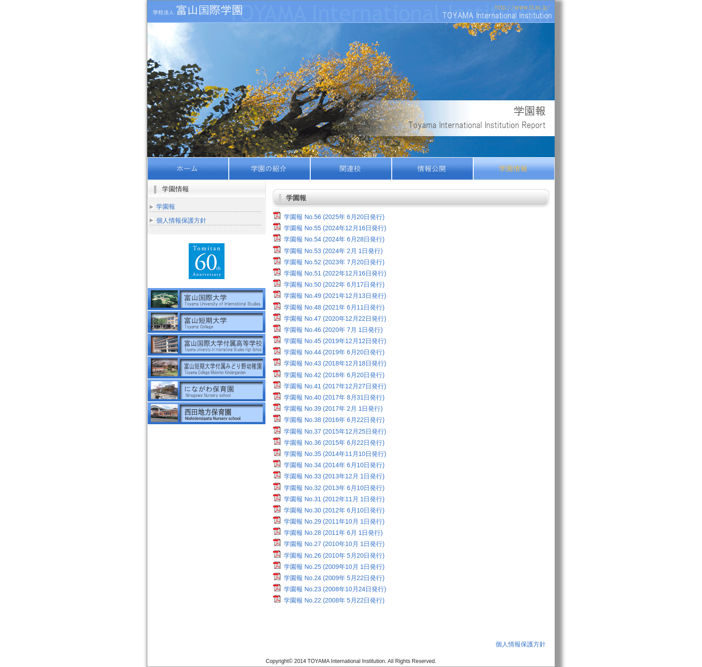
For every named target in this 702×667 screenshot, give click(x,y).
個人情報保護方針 (181, 220)
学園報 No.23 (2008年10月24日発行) (335, 589)
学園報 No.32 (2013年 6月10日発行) (334, 487)
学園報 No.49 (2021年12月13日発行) (335, 295)
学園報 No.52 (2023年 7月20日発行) (334, 262)
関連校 (351, 168)
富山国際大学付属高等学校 (206, 344)
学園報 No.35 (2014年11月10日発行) (335, 453)
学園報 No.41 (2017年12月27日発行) (335, 386)
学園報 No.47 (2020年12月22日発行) (335, 318)
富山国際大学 (206, 299)
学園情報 (514, 168)
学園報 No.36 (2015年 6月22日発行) (334, 442)
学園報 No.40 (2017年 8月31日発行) (334, 397)
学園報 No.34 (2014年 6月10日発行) (334, 465)
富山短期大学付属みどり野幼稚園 (206, 367)
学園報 (165, 206)
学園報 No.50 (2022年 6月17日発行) (334, 284)
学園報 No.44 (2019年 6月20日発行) (334, 352)
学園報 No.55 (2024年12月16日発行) (335, 228)
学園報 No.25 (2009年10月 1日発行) (334, 566)
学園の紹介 (269, 168)
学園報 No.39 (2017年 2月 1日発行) (333, 408)
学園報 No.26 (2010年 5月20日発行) (334, 555)
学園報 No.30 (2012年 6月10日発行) (334, 510)
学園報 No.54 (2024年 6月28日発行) (334, 239)
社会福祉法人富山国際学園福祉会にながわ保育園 (206, 390)
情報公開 (432, 168)
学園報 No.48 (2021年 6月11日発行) (334, 307)
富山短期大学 (206, 321)
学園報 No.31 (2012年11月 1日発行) (334, 499)
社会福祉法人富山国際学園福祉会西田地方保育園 (206, 413)
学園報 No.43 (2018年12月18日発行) (335, 363)
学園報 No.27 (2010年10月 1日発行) (334, 543)
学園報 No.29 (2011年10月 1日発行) (334, 521)
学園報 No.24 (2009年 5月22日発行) (334, 577)
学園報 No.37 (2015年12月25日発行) (335, 431)
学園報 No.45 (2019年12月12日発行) (335, 340)
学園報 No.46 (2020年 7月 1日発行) (333, 329)
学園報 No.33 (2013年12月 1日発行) (334, 476)
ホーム (188, 168)
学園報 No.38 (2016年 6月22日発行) (334, 419)
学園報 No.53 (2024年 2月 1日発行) (333, 250)
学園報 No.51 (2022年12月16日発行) (335, 273)
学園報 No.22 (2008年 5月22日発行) (334, 600)
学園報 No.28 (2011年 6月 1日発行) (333, 532)
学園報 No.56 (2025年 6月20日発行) (334, 216)
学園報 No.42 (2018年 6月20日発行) (334, 375)
